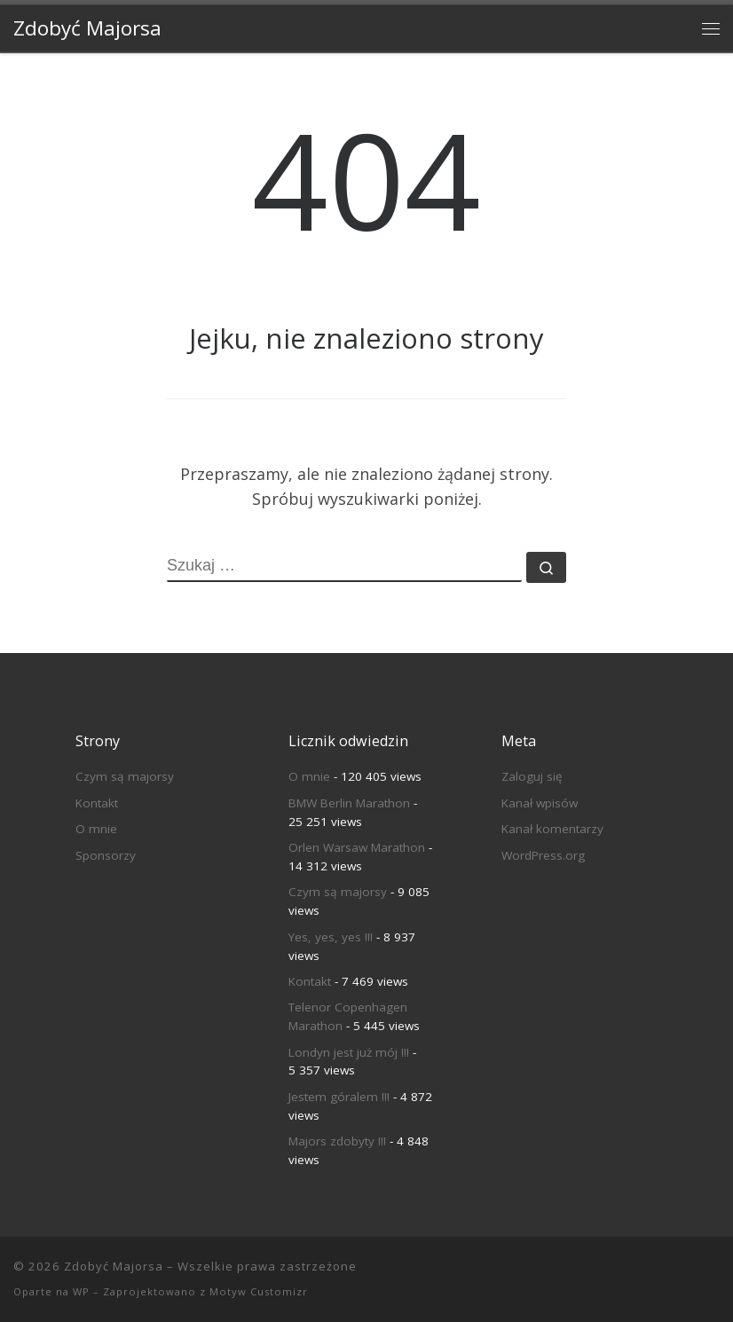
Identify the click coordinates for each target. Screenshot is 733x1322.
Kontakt (96, 803)
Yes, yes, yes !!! (330, 937)
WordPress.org (543, 855)
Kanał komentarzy (552, 829)
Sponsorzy (105, 855)
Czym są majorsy (124, 776)
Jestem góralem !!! (339, 1097)
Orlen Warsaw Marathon (356, 847)
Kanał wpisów (539, 803)
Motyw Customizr (258, 1291)
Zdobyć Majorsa (113, 1266)
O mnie (96, 829)
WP (81, 1291)
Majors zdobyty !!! (337, 1141)
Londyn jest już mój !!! (348, 1052)
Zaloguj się (532, 776)
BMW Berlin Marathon (349, 803)
